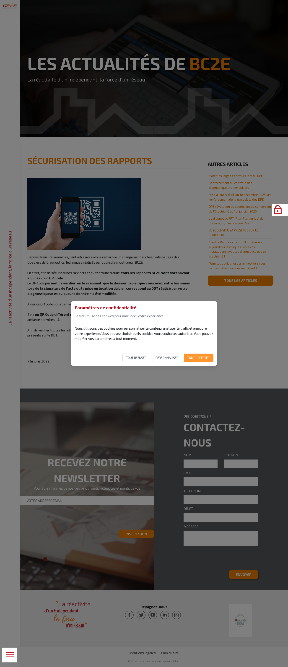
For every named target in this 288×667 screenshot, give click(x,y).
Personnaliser (167, 358)
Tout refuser (136, 358)
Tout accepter (198, 358)
